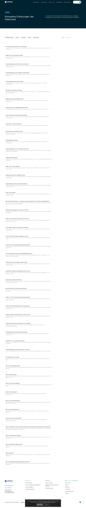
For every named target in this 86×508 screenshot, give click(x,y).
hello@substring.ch (9, 485)
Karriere (66, 484)
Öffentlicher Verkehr (49, 488)
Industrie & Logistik (49, 482)
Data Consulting (29, 482)
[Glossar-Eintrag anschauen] (43, 48)
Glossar (66, 493)
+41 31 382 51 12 (8, 487)
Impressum (22, 502)
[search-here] (70, 37)
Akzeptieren (39, 504)
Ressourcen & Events (69, 491)
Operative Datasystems (30, 489)
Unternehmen (68, 482)
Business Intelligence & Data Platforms (33, 484)
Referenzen (67, 487)
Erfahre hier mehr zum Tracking (49, 502)
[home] (8, 2)
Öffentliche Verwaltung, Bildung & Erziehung (51, 485)
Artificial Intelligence (29, 487)
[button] (36, 2)
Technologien (67, 489)
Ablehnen (46, 504)
